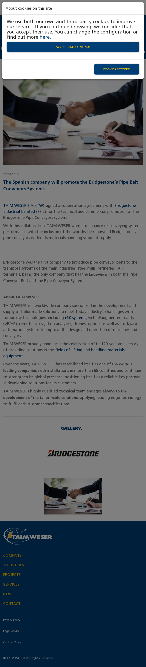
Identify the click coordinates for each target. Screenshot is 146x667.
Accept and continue (73, 47)
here (45, 37)
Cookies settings (117, 69)
